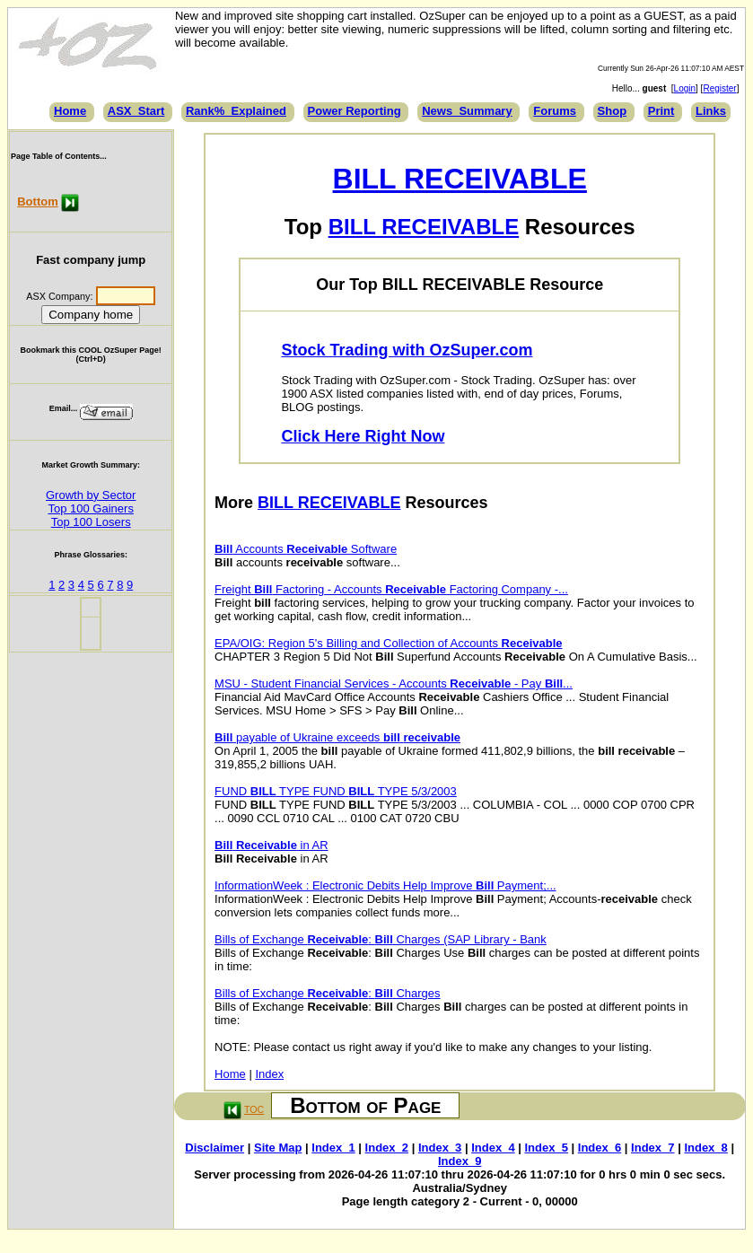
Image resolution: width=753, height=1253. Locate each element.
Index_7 (652, 1147)
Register (719, 88)
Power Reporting (354, 111)
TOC (254, 1109)
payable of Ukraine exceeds (337, 737)
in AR (271, 845)
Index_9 (459, 1161)
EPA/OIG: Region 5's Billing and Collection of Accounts (388, 643)
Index (269, 1074)
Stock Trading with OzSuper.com (406, 350)
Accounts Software (306, 549)
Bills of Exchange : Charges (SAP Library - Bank (381, 939)
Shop (612, 111)
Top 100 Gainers (90, 508)
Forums (554, 111)
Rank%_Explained (236, 111)
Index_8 (705, 1147)
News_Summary (467, 111)
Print (661, 111)
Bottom (37, 201)
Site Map (278, 1147)
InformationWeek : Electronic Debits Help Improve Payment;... (385, 885)
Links (711, 111)
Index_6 (599, 1147)
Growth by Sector (91, 495)
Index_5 (546, 1147)
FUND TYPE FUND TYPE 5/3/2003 (336, 791)
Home (70, 111)
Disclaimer (214, 1147)
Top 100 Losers (91, 522)
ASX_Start (136, 111)
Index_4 (492, 1147)
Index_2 (386, 1147)
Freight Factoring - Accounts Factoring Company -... (391, 589)
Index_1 (333, 1147)
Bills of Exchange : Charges (328, 993)
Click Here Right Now (362, 436)
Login (685, 88)
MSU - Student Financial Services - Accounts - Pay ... (394, 683)
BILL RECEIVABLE (460, 178)
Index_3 (439, 1147)
